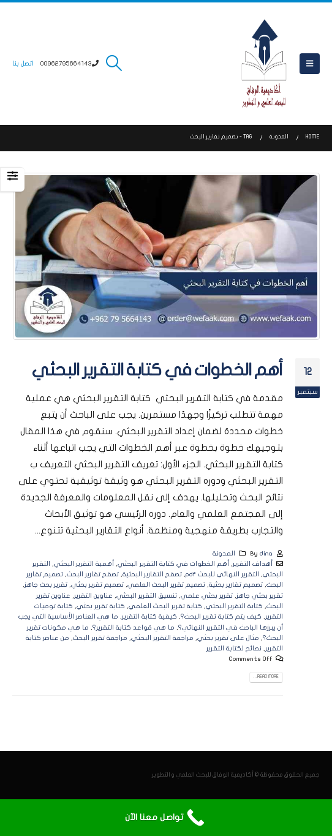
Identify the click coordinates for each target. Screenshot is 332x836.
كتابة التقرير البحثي (234, 606)
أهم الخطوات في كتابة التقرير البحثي (157, 370)
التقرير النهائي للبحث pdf (222, 574)
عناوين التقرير (93, 595)
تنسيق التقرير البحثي (146, 595)
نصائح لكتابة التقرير (234, 648)
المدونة (224, 553)
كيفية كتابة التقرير (149, 616)
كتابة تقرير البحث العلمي (165, 606)
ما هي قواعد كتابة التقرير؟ (133, 627)
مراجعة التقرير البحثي (162, 638)
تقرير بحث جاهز (46, 584)
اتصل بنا (23, 63)
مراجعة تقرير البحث (100, 638)
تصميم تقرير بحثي (97, 584)
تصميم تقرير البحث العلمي (166, 584)
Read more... (266, 676)
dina (266, 553)
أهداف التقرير (253, 563)
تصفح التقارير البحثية (152, 574)
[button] (310, 63)
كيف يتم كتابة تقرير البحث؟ (221, 616)
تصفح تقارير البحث (93, 574)
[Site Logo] (264, 63)
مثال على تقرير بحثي (228, 638)
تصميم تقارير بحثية (236, 584)
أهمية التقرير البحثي (84, 563)
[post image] (166, 256)
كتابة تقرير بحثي (101, 606)
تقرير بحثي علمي (207, 595)
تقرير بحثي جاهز (259, 595)
